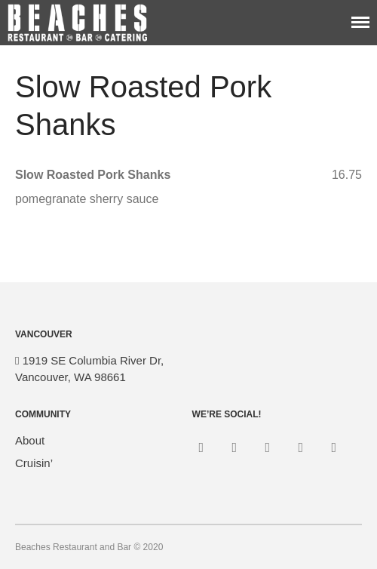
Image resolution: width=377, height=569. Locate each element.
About (29, 440)
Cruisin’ (34, 463)
